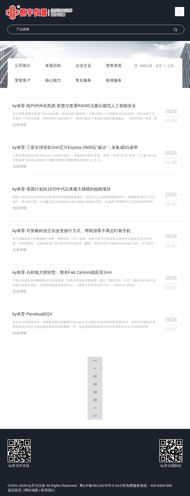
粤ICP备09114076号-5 (96, 485)
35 (95, 400)
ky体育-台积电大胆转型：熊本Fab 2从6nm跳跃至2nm (62, 272)
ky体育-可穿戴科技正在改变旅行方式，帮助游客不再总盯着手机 (72, 230)
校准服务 (114, 80)
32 (95, 376)
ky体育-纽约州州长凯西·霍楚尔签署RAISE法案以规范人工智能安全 (74, 105)
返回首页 (15, 490)
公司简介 (23, 65)
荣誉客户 (23, 80)
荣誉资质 (114, 65)
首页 (158, 66)
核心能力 (53, 80)
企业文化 (83, 65)
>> (95, 416)
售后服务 (83, 80)
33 (95, 384)
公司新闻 (173, 66)
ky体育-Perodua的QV (32, 314)
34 (95, 392)
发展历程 (53, 65)
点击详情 (19, 125)
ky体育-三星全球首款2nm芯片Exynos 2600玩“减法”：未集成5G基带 (75, 147)
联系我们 (48, 490)
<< (95, 360)
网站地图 (31, 490)
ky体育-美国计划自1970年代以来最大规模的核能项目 (62, 189)
